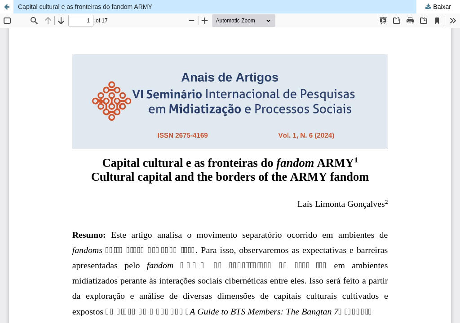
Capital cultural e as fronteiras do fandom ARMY (85, 6)
